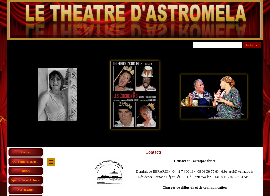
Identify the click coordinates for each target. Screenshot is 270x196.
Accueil (26, 152)
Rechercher (252, 45)
